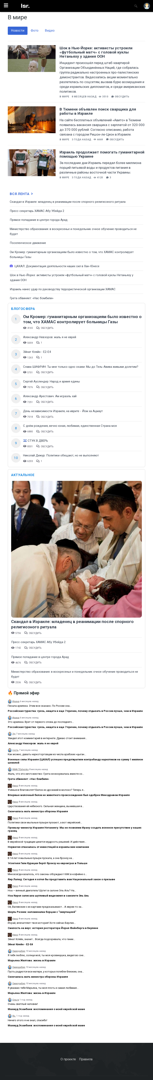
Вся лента (22, 194)
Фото (34, 30)
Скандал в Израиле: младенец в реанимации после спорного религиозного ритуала (68, 202)
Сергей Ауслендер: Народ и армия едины (51, 381)
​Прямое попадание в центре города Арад (39, 220)
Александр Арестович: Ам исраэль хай (49, 396)
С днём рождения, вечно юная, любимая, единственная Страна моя (70, 426)
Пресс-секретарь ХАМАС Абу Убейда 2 (37, 211)
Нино (15, 785)
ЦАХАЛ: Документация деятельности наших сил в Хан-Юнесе (54, 266)
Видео (50, 30)
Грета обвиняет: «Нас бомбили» (31, 298)
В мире (64, 96)
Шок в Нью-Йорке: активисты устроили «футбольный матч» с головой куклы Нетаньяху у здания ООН (96, 52)
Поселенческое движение (28, 243)
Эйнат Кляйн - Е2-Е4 (37, 352)
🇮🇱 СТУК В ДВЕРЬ (35, 440)
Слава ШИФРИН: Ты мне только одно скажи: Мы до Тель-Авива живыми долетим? (80, 367)
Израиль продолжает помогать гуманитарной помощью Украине (102, 154)
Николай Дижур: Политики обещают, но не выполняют (61, 455)
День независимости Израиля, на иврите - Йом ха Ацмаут (63, 411)
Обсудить (122, 96)
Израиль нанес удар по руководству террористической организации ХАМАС (63, 289)
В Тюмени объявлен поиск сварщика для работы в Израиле (98, 111)
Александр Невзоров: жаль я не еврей (49, 337)
